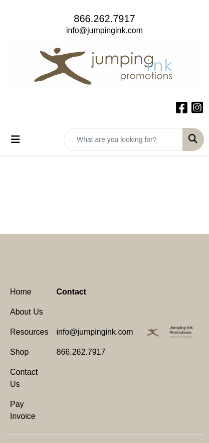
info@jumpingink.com (104, 30)
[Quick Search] (123, 139)
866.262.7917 (104, 18)
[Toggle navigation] (15, 139)
